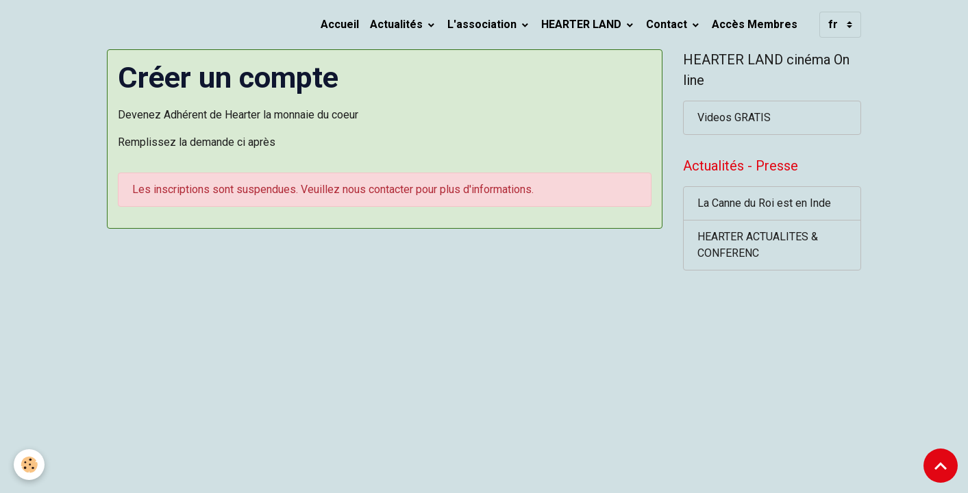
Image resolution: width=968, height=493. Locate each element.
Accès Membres (754, 24)
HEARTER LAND (582, 24)
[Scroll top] (940, 465)
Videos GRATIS (734, 117)
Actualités (397, 24)
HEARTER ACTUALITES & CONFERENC (757, 245)
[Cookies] (29, 464)
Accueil (340, 24)
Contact (668, 24)
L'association (483, 24)
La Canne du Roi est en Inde (764, 203)
